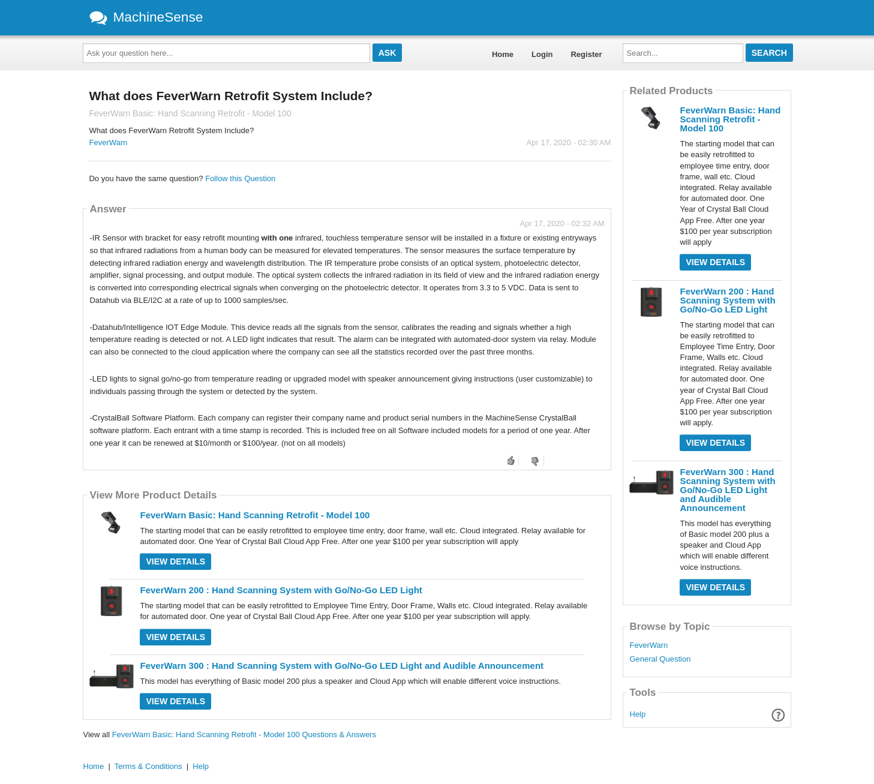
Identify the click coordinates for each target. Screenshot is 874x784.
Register (586, 54)
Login (541, 54)
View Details (175, 561)
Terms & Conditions (148, 766)
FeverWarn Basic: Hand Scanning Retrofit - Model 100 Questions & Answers (244, 734)
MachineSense (146, 17)
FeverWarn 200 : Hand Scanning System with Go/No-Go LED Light (281, 590)
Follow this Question (240, 178)
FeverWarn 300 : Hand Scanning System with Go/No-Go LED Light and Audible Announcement (341, 665)
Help (638, 714)
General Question (659, 659)
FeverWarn (108, 142)
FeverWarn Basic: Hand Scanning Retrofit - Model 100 (255, 515)
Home (502, 54)
